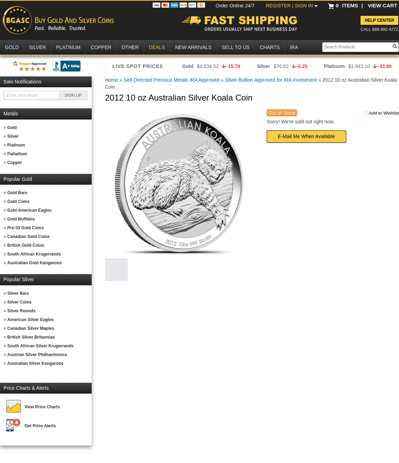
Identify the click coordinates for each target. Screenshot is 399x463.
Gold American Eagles (29, 210)
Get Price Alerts (40, 425)
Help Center (379, 20)
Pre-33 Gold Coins (25, 227)
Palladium (17, 153)
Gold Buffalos (21, 219)
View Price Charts (42, 406)
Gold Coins (18, 201)
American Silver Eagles (30, 319)
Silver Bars (18, 293)
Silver (13, 136)
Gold (12, 127)
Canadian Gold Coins (28, 236)
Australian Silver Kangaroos (35, 363)
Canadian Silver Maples (30, 328)
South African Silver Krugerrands (40, 345)
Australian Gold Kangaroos (34, 262)
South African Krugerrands (34, 254)
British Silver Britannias (31, 337)
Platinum (16, 145)
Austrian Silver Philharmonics (37, 354)
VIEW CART (382, 5)
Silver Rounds (21, 310)
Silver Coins (19, 302)
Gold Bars (17, 192)
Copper (14, 162)
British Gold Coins (25, 245)
